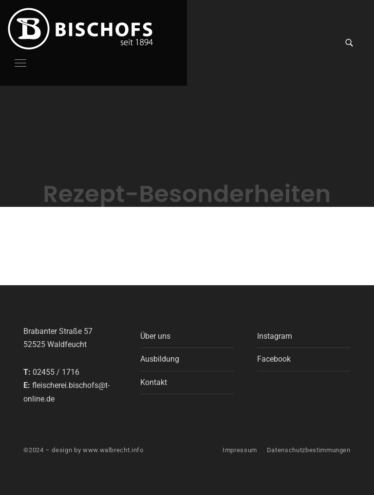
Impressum (240, 450)
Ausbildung (159, 359)
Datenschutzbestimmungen (309, 450)
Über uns (155, 336)
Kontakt (153, 382)
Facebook (274, 359)
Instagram (274, 336)
